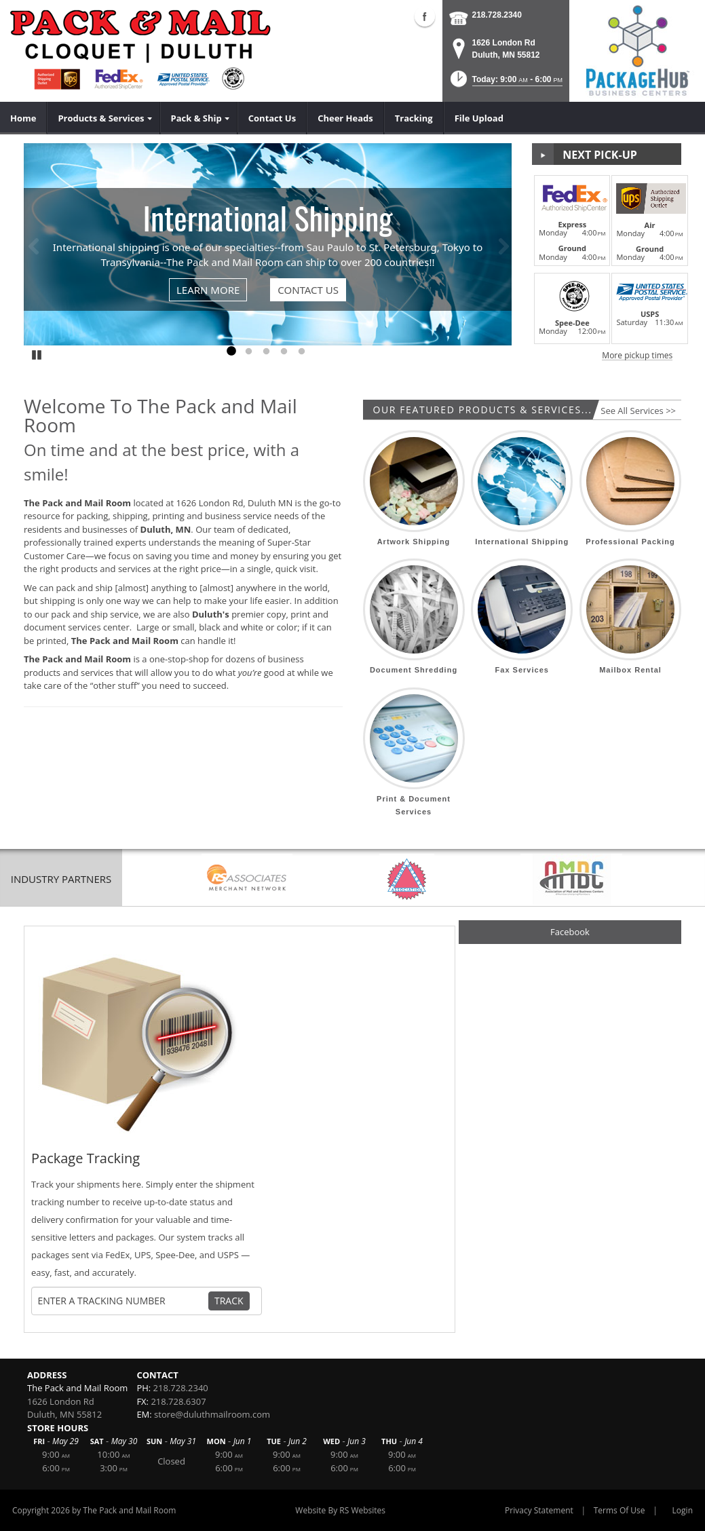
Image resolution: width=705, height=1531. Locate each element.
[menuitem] (23, 118)
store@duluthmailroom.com (212, 1414)
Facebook (570, 932)
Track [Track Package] (229, 1300)
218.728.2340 (497, 15)
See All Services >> (638, 410)
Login (682, 1510)
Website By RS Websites (340, 1510)
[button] (505, 83)
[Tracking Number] (123, 1300)
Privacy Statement (539, 1510)
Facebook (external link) (425, 16)
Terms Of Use (619, 1510)
